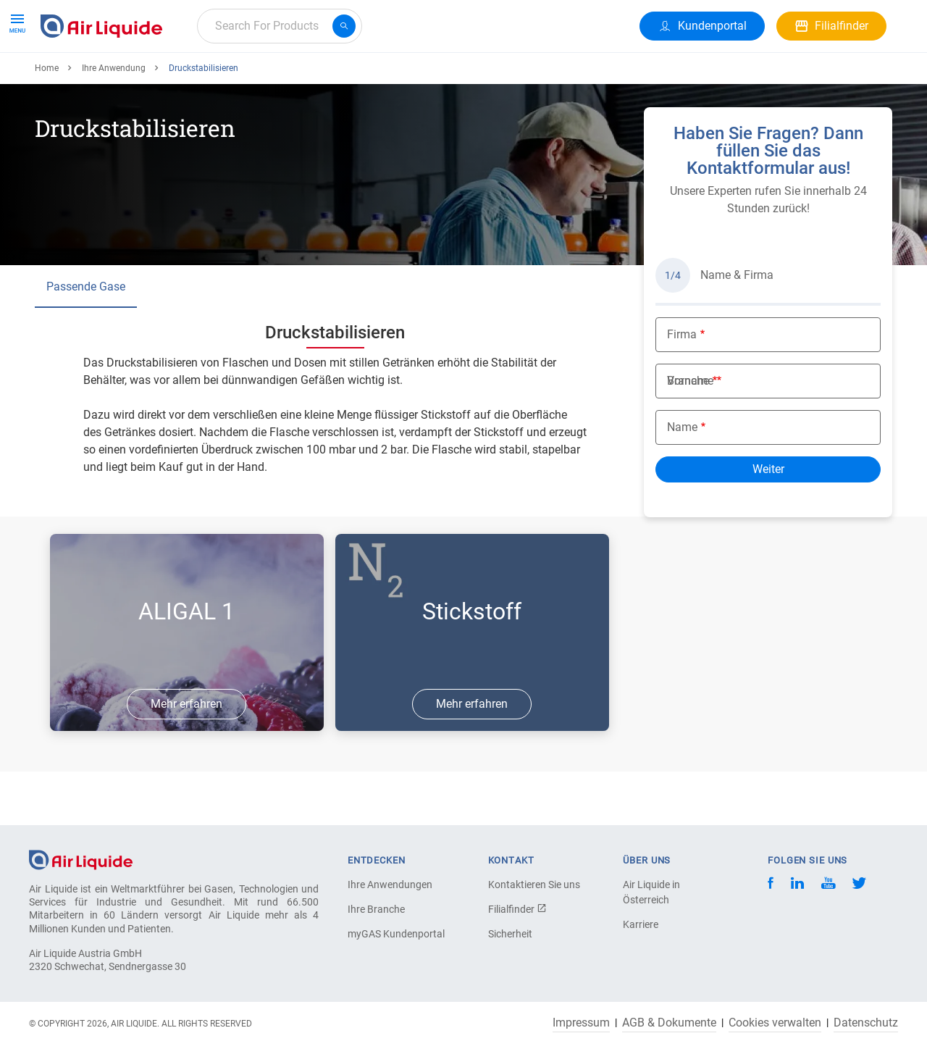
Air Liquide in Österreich (651, 892)
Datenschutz (866, 1023)
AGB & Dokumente (669, 1023)
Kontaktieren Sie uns (534, 884)
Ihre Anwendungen (390, 884)
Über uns (373, 78)
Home (47, 121)
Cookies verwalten (775, 1023)
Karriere (308, 78)
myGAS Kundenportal (396, 934)
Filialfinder (517, 909)
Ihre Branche (376, 909)
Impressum (581, 1023)
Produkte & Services (97, 78)
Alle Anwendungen (218, 78)
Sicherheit (510, 934)
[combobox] (279, 26)
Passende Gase (85, 339)
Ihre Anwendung (114, 121)
